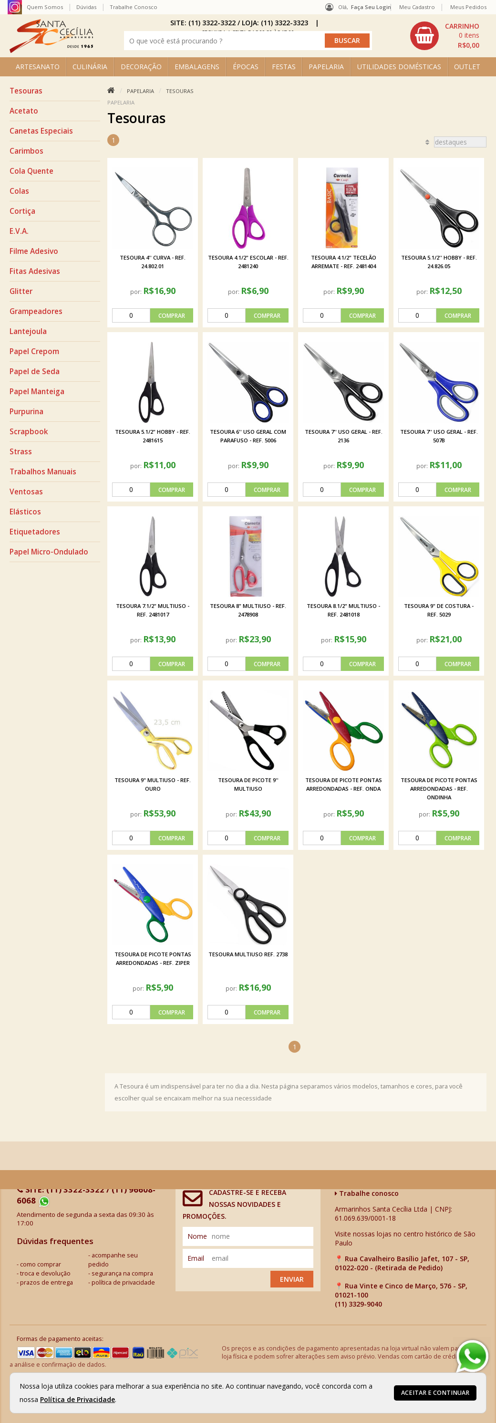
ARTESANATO (38, 66)
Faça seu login (371, 6)
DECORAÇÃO (141, 66)
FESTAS (284, 66)
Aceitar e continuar (435, 1393)
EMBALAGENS (197, 66)
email (195, 1258)
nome (197, 1236)
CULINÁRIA (89, 66)
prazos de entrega (46, 1282)
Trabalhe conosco (367, 1193)
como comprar (40, 1264)
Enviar (292, 1279)
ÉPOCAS (245, 66)
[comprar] (152, 315)
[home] (51, 50)
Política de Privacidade (77, 1399)
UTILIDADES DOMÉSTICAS (399, 66)
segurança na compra (122, 1273)
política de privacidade (123, 1282)
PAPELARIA (326, 66)
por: (136, 291)
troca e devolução (45, 1273)
